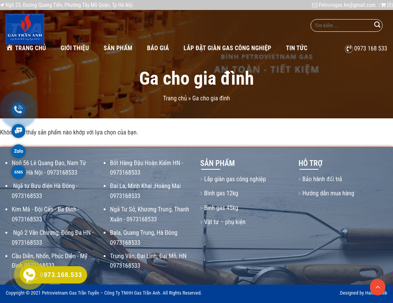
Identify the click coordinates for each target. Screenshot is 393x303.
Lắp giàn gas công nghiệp (235, 179)
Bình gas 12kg (221, 193)
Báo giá (158, 48)
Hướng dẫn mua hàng (328, 193)
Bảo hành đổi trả (322, 179)
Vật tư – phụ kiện (225, 222)
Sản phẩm (118, 48)
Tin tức (296, 48)
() (387, 5)
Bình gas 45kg (221, 207)
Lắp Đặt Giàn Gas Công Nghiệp (227, 48)
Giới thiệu (75, 48)
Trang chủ (26, 48)
